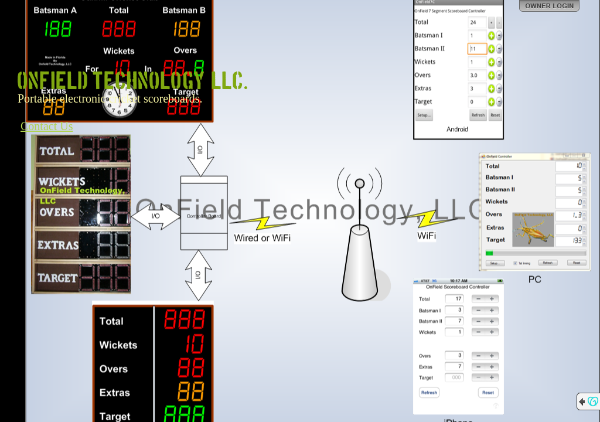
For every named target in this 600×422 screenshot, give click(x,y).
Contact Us (47, 126)
